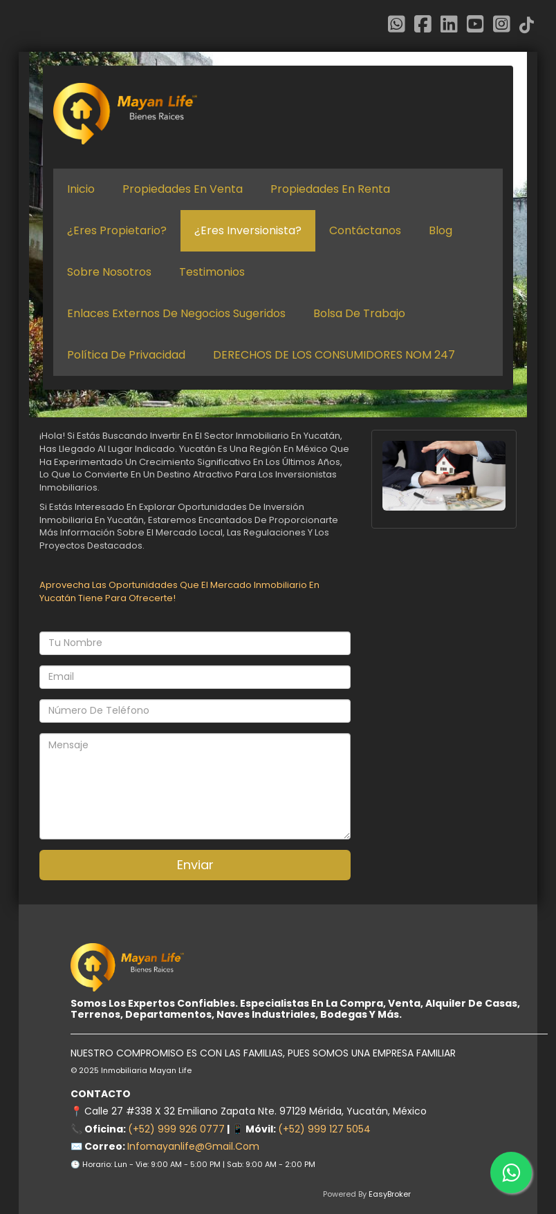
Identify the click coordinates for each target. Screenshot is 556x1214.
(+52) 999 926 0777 (176, 1129)
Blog (440, 231)
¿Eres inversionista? (248, 231)
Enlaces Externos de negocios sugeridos (176, 314)
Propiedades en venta (182, 189)
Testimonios (212, 272)
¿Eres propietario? (117, 231)
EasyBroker (390, 1193)
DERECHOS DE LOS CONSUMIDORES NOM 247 (334, 355)
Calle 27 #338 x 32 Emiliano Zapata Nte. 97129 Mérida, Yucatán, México (255, 1111)
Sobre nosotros (109, 272)
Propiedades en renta (330, 189)
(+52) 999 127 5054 (324, 1129)
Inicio (81, 189)
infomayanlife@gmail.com (193, 1146)
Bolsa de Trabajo (359, 314)
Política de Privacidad (126, 355)
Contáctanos (365, 231)
